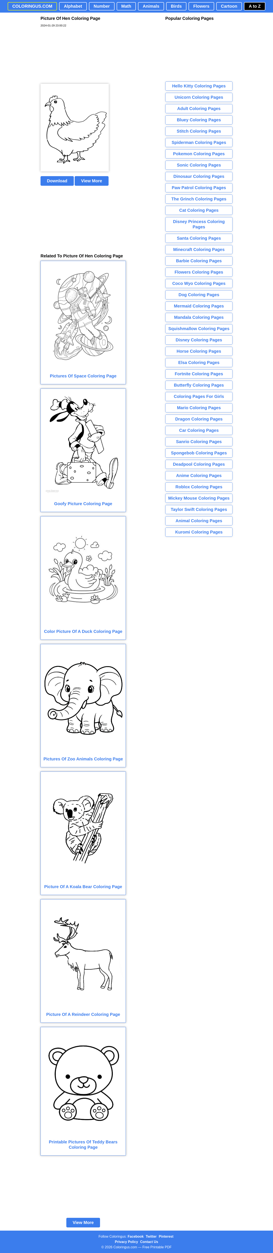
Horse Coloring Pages (199, 351)
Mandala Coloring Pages (199, 317)
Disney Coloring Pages (199, 340)
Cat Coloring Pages (198, 210)
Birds (176, 6)
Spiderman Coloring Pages (199, 142)
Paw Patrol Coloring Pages (199, 187)
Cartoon (229, 6)
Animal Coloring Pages (199, 520)
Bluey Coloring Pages (199, 119)
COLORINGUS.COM (32, 6)
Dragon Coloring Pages (198, 419)
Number (102, 6)
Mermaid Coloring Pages (199, 306)
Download (57, 180)
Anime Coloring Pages (199, 475)
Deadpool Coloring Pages (199, 464)
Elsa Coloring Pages (198, 362)
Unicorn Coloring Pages (199, 97)
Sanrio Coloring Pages (199, 441)
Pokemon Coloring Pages (199, 153)
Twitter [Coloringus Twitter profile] (151, 1236)
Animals (151, 6)
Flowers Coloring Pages (199, 272)
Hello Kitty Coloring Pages (199, 86)
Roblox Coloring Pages (198, 486)
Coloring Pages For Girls (199, 396)
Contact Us (149, 1242)
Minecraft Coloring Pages (199, 249)
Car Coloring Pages (199, 430)
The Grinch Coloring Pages (199, 199)
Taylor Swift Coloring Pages (199, 509)
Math (126, 6)
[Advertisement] (73, 55)
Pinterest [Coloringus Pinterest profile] (166, 1236)
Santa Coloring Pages (199, 238)
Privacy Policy (126, 1242)
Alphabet (73, 6)
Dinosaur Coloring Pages (198, 176)
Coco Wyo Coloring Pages (199, 283)
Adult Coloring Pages (199, 108)
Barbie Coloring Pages (199, 260)
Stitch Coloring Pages (199, 131)
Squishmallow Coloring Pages (198, 328)
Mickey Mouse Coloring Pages (199, 498)
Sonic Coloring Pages (199, 165)
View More (91, 180)
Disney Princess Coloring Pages (199, 224)
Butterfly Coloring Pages (199, 385)
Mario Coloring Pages (199, 407)
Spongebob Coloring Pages (199, 453)
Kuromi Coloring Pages (198, 532)
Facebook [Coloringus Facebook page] (136, 1236)
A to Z (255, 6)
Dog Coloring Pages (199, 294)
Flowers (201, 6)
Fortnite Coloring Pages (199, 373)
